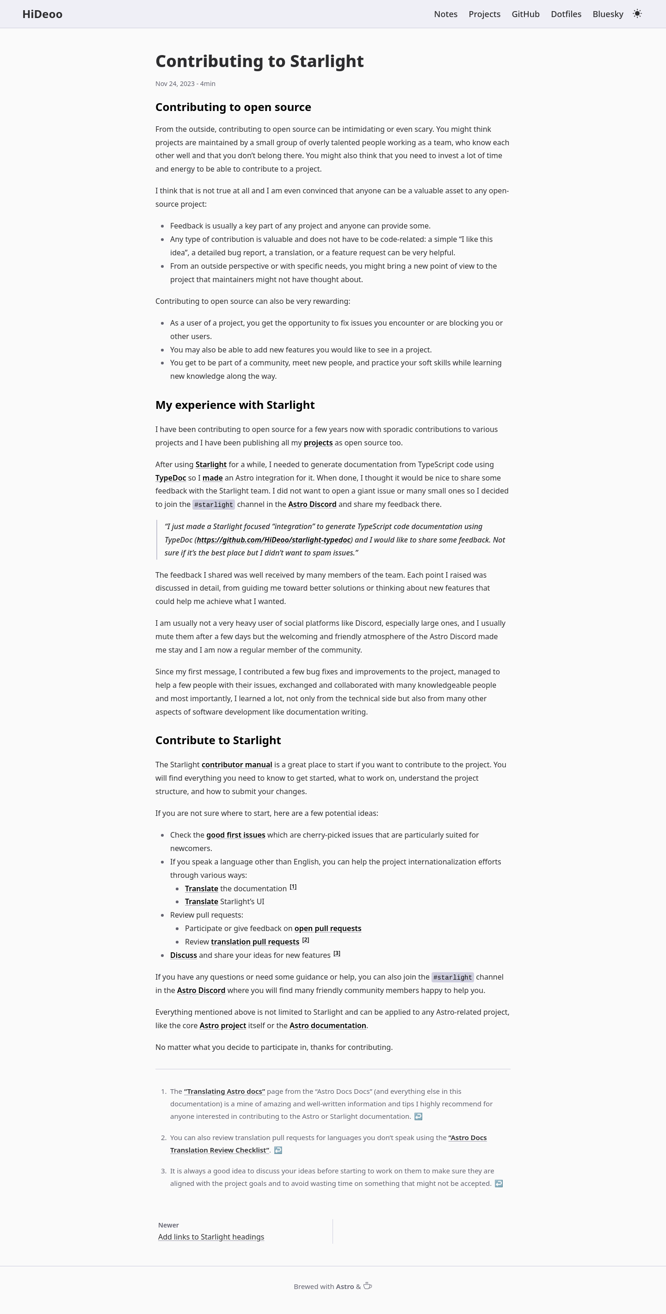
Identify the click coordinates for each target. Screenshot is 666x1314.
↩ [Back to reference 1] (418, 1116)
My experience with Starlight (235, 404)
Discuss (183, 955)
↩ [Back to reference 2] (278, 1149)
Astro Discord (312, 504)
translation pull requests (255, 942)
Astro (345, 1286)
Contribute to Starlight (218, 739)
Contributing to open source (233, 106)
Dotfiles (566, 13)
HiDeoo (42, 13)
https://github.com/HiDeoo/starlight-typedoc (274, 540)
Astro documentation (328, 1025)
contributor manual (237, 764)
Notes (446, 13)
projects (318, 443)
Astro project (223, 1025)
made (213, 478)
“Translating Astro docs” (224, 1091)
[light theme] (637, 13)
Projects (485, 13)
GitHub (526, 13)
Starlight (211, 464)
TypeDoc (170, 478)
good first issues (235, 835)
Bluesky (607, 13)
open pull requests (328, 928)
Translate (201, 888)
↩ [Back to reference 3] (498, 1183)
